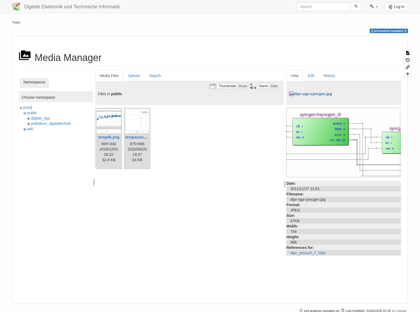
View (295, 76)
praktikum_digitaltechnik (51, 123)
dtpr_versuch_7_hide (307, 253)
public (32, 113)
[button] (374, 6)
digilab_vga (40, 118)
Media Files (109, 76)
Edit (311, 76)
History (329, 76)
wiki (30, 129)
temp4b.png (108, 137)
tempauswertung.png (144, 137)
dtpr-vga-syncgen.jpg (313, 94)
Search (155, 76)
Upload (134, 76)
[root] (27, 107)
